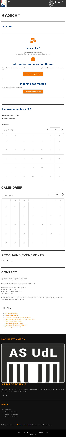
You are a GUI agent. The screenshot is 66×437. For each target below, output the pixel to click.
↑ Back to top (33, 434)
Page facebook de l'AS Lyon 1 (14, 323)
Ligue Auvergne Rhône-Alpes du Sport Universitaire (20, 319)
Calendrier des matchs (11, 315)
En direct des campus (23, 425)
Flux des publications (11, 412)
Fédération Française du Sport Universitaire (18, 317)
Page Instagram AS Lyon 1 (13, 327)
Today (55, 129)
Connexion (8, 409)
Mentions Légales (43, 432)
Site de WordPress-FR (11, 416)
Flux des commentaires (11, 414)
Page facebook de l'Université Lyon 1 (16, 325)
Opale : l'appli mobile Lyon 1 (13, 321)
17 (50, 159)
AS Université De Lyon (11, 313)
